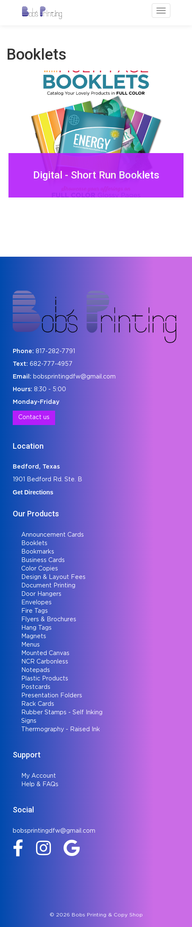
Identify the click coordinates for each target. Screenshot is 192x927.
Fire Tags (34, 611)
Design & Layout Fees (53, 577)
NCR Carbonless (44, 662)
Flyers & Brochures (48, 620)
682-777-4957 (51, 364)
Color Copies (39, 569)
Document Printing (48, 586)
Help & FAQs (39, 784)
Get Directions (33, 492)
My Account (38, 776)
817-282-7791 (55, 351)
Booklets (34, 543)
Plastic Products (44, 679)
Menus (30, 645)
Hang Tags (36, 628)
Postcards (35, 687)
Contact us (34, 417)
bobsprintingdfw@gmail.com (74, 377)
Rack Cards (37, 704)
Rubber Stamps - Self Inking (62, 713)
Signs (28, 721)
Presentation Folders (51, 696)
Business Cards (43, 560)
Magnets (33, 636)
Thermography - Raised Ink (60, 729)
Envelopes (36, 603)
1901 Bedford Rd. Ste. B (47, 480)
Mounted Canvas (45, 653)
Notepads (35, 670)
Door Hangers (41, 594)
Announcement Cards (52, 535)
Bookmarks (37, 552)
